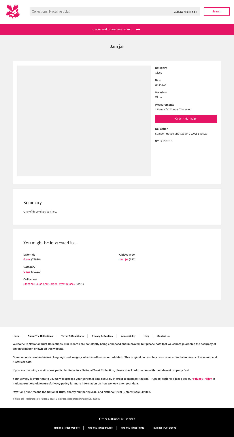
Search (216, 11)
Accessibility (128, 336)
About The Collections (40, 336)
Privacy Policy (202, 378)
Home (16, 336)
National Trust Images (100, 427)
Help (146, 336)
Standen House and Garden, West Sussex (49, 283)
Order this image (186, 118)
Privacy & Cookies (102, 336)
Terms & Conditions (72, 336)
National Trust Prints (132, 427)
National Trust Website (67, 427)
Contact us (163, 336)
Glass (26, 259)
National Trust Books (164, 427)
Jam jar (123, 259)
